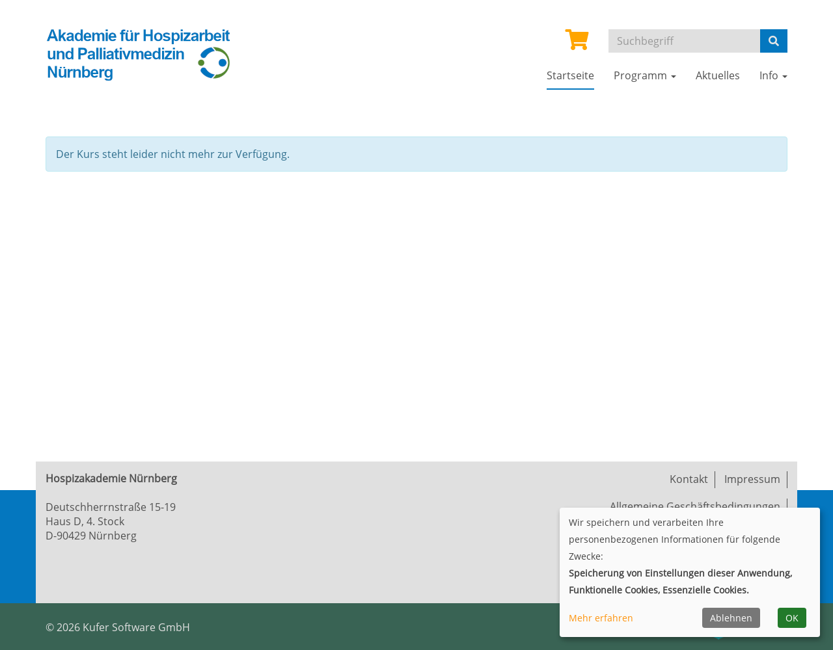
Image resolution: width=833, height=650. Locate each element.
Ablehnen (731, 618)
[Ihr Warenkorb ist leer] (577, 43)
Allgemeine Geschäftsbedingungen (695, 506)
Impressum (752, 479)
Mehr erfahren (601, 618)
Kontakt (689, 479)
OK (792, 618)
